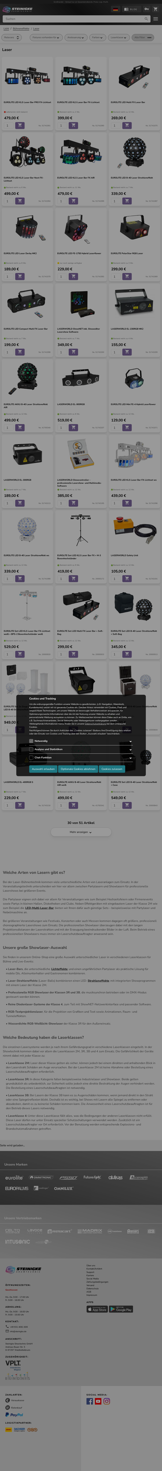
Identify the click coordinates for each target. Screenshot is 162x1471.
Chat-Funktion (43, 757)
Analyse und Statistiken (48, 749)
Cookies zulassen (112, 769)
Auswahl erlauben (43, 769)
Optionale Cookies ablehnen (78, 769)
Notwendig (41, 741)
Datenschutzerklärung (95, 723)
